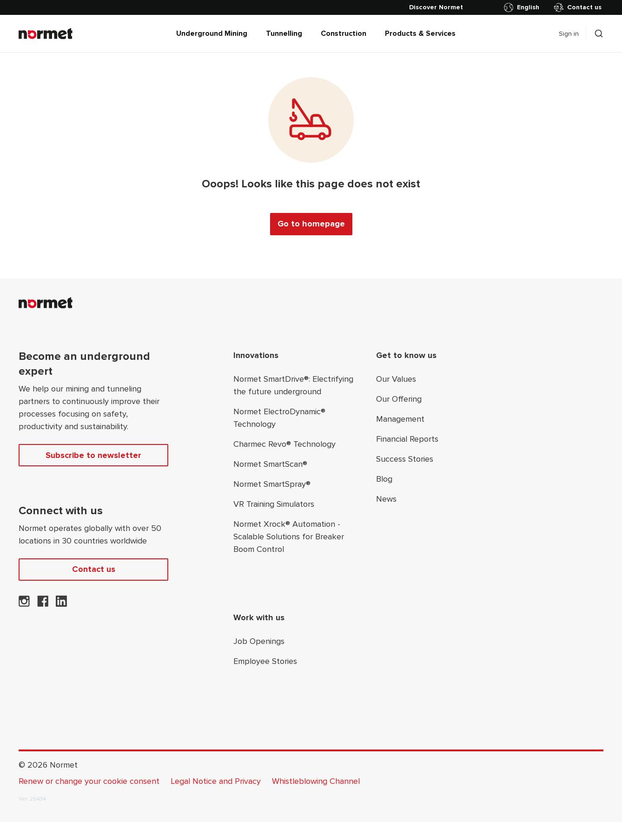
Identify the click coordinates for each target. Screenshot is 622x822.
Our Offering (399, 399)
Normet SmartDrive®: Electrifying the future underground (293, 385)
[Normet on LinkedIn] (61, 604)
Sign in (569, 34)
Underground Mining (211, 33)
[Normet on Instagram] (24, 604)
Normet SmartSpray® (272, 484)
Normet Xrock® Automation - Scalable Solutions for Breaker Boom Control (288, 536)
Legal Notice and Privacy (216, 781)
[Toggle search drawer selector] (599, 33)
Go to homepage (311, 224)
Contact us (578, 7)
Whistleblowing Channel (316, 781)
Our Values (396, 379)
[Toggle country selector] (523, 7)
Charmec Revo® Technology (284, 444)
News (386, 499)
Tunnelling (284, 33)
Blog (384, 479)
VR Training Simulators (273, 504)
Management (400, 419)
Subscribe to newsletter (93, 455)
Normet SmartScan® (270, 464)
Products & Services (420, 33)
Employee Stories (265, 661)
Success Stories (404, 459)
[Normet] (46, 33)
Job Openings (259, 641)
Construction (343, 33)
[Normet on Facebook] (42, 604)
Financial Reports (407, 439)
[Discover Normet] (436, 7)
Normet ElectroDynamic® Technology (279, 417)
